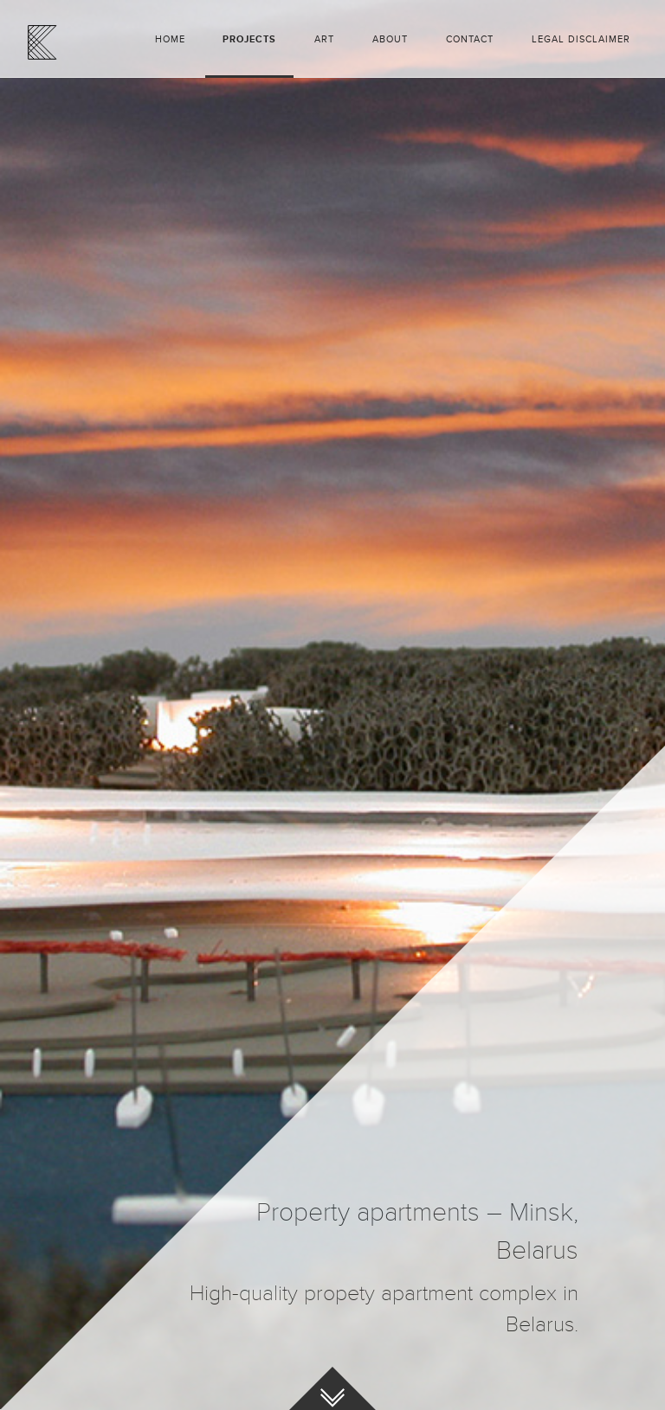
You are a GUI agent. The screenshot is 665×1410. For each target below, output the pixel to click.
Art (324, 39)
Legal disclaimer (581, 39)
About (390, 39)
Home (170, 39)
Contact (470, 39)
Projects (249, 39)
